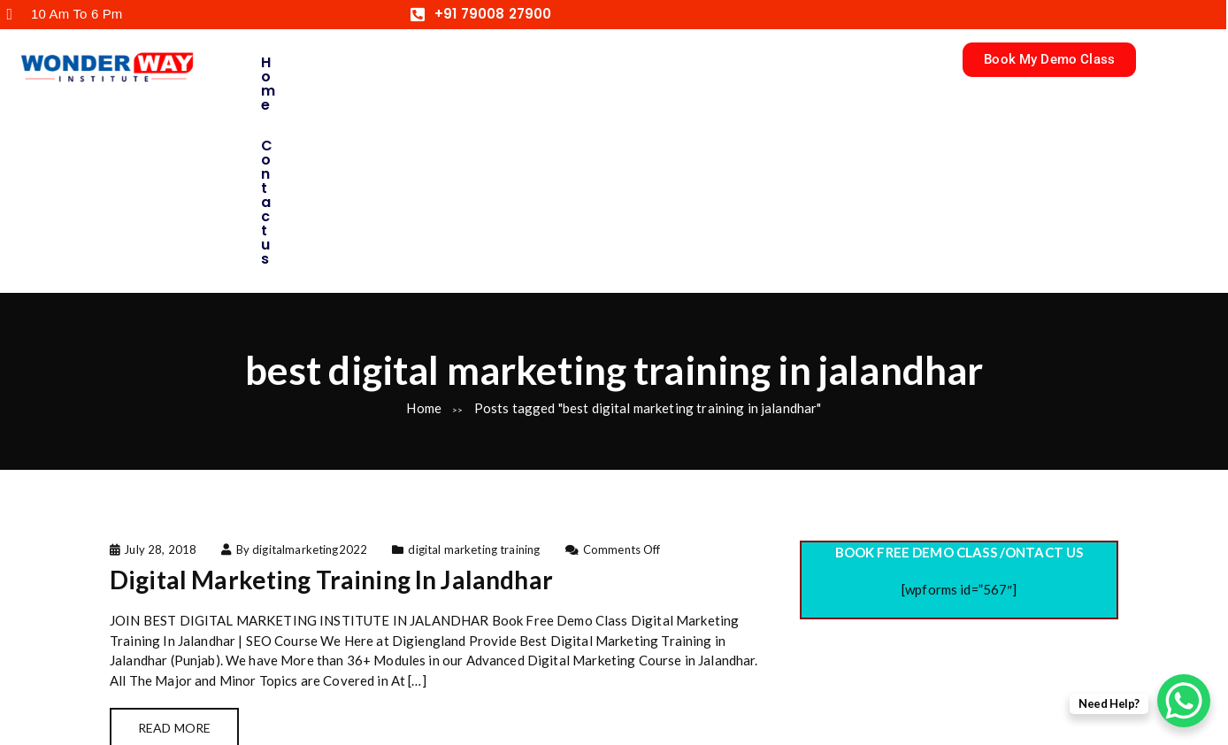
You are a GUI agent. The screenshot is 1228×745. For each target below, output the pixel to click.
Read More (174, 539)
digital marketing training (474, 360)
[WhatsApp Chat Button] (1183, 700)
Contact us (411, 62)
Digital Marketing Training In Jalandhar (331, 391)
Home (284, 62)
